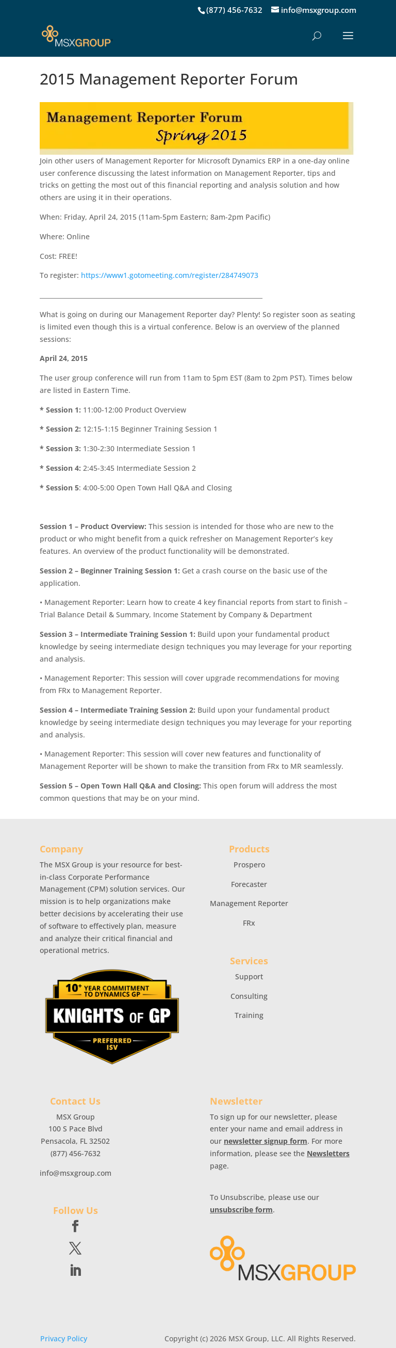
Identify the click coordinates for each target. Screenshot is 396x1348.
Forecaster (249, 884)
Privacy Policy (63, 1338)
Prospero (249, 864)
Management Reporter (249, 903)
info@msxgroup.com (75, 1173)
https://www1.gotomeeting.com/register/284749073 (169, 275)
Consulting (249, 996)
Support (249, 976)
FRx (249, 923)
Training (249, 1015)
